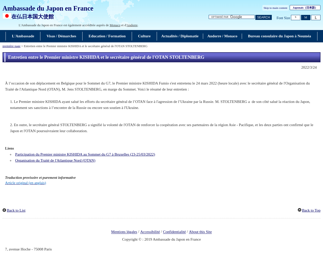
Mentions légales (124, 232)
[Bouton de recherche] (263, 17)
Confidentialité (174, 232)
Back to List (16, 210)
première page (11, 46)
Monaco (115, 25)
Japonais (305, 7)
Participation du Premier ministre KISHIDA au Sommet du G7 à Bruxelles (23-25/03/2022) (85, 154)
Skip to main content (275, 7)
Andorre (132, 25)
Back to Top (311, 210)
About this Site (200, 232)
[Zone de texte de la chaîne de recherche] (232, 17)
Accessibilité (150, 232)
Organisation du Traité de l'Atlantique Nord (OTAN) (55, 160)
